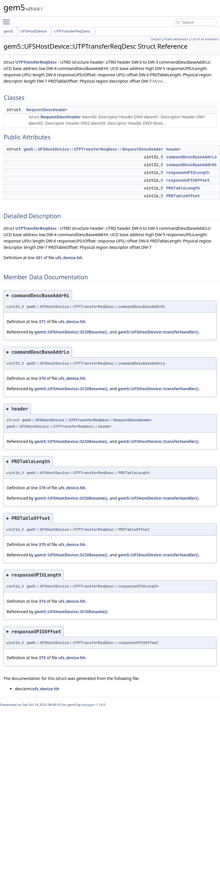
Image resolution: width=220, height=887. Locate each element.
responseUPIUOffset (187, 180)
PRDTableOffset (183, 195)
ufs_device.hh (68, 257)
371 (42, 321)
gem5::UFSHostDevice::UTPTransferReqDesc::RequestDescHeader (93, 149)
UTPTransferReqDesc (72, 31)
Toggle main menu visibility (8, 19)
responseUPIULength (187, 172)
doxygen (88, 704)
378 (42, 487)
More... (159, 81)
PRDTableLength (183, 188)
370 (42, 378)
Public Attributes (176, 39)
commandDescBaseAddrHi (191, 164)
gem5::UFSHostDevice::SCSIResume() (70, 332)
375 (42, 657)
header (173, 149)
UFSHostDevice (33, 31)
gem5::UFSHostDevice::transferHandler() (158, 332)
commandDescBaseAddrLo (191, 157)
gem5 (8, 31)
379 (42, 544)
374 (42, 601)
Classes (155, 39)
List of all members (205, 39)
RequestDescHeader (46, 109)
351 (39, 257)
